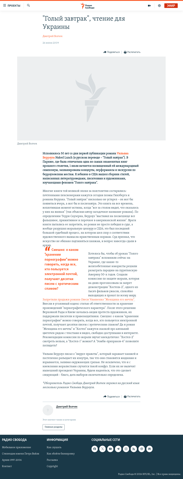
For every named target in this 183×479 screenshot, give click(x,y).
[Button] (111, 52)
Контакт (7, 466)
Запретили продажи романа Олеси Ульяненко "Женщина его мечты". (89, 299)
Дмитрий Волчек (53, 36)
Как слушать (54, 447)
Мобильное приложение (16, 447)
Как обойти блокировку (61, 453)
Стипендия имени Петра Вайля (20, 453)
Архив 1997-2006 (12, 460)
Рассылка (52, 460)
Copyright (52, 466)
